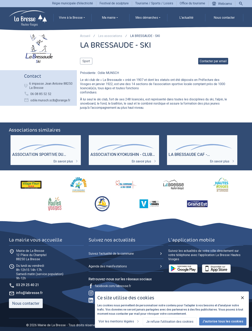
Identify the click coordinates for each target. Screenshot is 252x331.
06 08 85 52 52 (40, 94)
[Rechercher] (240, 3)
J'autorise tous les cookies (222, 321)
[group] (72, 18)
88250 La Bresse (31, 255)
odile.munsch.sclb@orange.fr (50, 100)
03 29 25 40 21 (27, 285)
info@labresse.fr (29, 293)
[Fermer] (242, 298)
